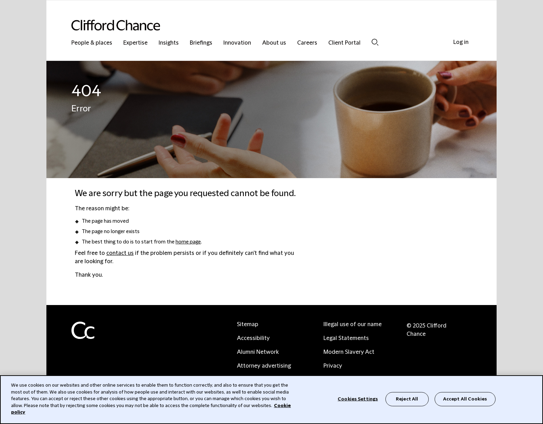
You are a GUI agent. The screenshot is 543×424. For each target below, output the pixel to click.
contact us (120, 253)
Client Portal (344, 43)
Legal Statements (346, 338)
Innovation (237, 43)
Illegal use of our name (352, 324)
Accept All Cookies (465, 399)
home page (188, 242)
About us (274, 43)
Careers (307, 43)
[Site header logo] (257, 25)
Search (375, 42)
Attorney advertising (264, 366)
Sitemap (247, 324)
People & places (91, 43)
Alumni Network (258, 352)
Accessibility (253, 338)
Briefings (201, 43)
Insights (169, 43)
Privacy (332, 366)
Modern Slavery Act (348, 352)
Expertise (135, 43)
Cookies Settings (358, 399)
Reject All (407, 399)
